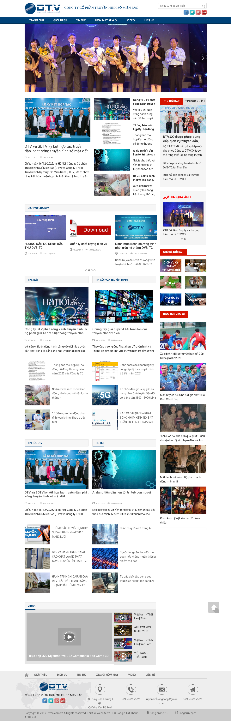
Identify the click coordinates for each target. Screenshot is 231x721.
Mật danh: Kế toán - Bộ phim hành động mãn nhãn (180, 479)
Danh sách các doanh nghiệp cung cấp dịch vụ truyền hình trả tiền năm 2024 (137, 369)
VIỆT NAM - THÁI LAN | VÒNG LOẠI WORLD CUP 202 (144, 655)
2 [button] (89, 270)
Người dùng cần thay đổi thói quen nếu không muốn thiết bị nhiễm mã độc (138, 556)
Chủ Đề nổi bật (173, 251)
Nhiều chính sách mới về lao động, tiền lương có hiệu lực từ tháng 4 (70, 393)
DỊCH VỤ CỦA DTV (38, 208)
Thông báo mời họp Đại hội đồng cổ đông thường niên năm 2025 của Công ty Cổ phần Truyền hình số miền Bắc (70, 369)
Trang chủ (36, 20)
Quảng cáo (196, 299)
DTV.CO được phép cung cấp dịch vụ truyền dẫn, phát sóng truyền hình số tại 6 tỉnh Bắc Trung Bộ (182, 139)
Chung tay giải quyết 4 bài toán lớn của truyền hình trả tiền (120, 331)
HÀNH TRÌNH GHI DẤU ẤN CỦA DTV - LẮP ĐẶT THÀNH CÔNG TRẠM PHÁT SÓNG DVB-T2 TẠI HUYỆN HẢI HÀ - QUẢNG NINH (70, 581)
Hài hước (196, 283)
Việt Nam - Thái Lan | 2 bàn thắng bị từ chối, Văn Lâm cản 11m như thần (144, 616)
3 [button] (92, 270)
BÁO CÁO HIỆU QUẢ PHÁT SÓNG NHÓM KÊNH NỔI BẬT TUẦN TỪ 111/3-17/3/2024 (136, 417)
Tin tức (81, 20)
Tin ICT (99, 443)
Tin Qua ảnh (181, 197)
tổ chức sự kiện (171, 299)
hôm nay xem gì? (196, 266)
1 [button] (86, 270)
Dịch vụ (62, 674)
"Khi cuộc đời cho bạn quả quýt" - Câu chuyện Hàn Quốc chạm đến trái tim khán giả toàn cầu (182, 438)
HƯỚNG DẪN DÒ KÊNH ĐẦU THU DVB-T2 (44, 246)
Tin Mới (33, 280)
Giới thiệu (60, 20)
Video (131, 20)
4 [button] (94, 270)
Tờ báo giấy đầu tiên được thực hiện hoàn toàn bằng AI (137, 578)
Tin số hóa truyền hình (111, 280)
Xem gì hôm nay (107, 674)
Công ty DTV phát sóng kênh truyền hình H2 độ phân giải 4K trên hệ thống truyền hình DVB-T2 (56, 331)
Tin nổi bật (172, 101)
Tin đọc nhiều (195, 101)
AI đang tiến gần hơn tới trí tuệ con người (144, 154)
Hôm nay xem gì (106, 20)
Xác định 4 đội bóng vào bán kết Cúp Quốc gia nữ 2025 (182, 356)
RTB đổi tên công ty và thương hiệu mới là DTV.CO (181, 177)
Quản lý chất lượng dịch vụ (88, 244)
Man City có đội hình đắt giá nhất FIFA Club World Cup (182, 397)
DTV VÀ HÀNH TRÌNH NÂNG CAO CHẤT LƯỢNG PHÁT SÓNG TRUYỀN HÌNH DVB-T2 (69, 556)
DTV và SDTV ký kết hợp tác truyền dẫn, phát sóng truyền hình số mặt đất (56, 148)
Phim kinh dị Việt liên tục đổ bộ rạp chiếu (180, 520)
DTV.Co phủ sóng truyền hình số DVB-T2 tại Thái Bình (182, 165)
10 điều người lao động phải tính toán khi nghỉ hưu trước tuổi (68, 417)
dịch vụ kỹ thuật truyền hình (171, 266)
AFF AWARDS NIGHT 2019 (142, 629)
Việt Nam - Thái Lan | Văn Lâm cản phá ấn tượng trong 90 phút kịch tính (143, 642)
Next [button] (28, 58)
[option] (116, 58)
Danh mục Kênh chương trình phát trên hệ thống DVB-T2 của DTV (135, 247)
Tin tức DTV (35, 443)
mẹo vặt (171, 283)
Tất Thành (132, 713)
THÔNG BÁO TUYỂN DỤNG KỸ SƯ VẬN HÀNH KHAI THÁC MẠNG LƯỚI (70, 532)
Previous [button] (203, 58)
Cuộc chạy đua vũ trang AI (135, 528)
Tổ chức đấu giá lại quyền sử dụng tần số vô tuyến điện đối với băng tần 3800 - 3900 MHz (138, 393)
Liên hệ (149, 20)
